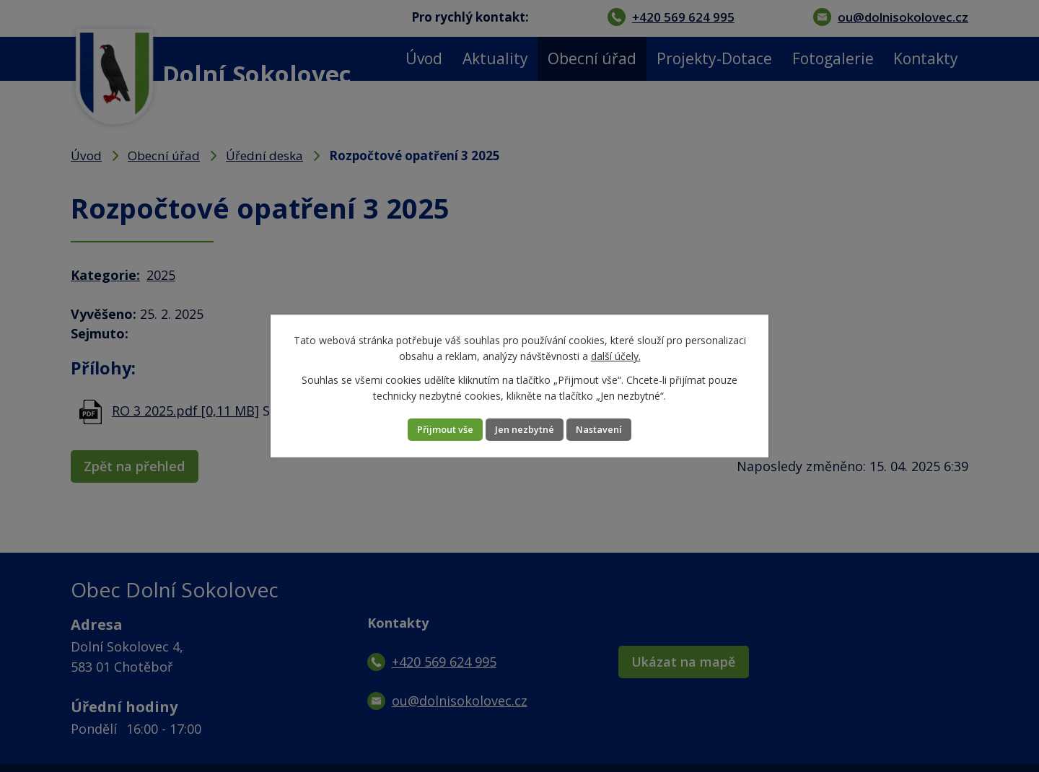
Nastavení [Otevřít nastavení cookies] (617, 430)
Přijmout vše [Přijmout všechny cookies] (427, 430)
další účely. (616, 355)
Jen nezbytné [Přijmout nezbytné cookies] (525, 430)
